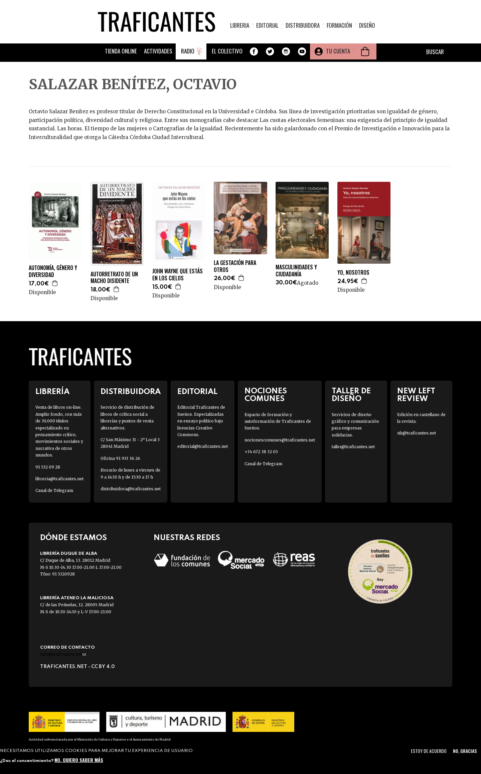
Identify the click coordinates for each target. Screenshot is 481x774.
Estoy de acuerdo (429, 750)
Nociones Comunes (266, 395)
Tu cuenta (338, 51)
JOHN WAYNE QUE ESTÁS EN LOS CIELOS (177, 275)
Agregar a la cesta (55, 283)
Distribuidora (303, 25)
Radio (187, 51)
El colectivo (227, 51)
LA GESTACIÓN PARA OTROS (235, 266)
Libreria (239, 25)
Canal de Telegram (54, 490)
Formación (339, 25)
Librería (52, 392)
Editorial (267, 25)
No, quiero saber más (78, 759)
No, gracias (465, 750)
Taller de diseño (351, 395)
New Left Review (416, 395)
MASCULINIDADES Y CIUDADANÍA (296, 271)
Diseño (367, 25)
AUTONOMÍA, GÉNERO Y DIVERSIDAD (53, 271)
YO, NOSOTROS (353, 272)
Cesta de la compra (365, 51)
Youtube (302, 51)
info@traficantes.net (63, 654)
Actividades (158, 51)
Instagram (286, 51)
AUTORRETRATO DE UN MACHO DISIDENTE (114, 278)
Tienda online (121, 51)
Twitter (270, 51)
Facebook (254, 51)
